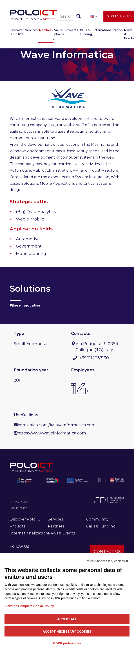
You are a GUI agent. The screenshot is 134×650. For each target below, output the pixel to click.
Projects (72, 31)
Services (31, 31)
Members (46, 31)
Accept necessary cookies (67, 631)
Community (97, 519)
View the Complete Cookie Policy (29, 606)
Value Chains (59, 33)
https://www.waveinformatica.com (52, 433)
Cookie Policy (18, 507)
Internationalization (108, 31)
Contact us (107, 551)
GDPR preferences (67, 643)
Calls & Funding (86, 33)
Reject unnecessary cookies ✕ (107, 561)
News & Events (61, 533)
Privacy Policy (18, 501)
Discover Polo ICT (17, 33)
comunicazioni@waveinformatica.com (57, 425)
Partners (56, 526)
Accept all (67, 619)
